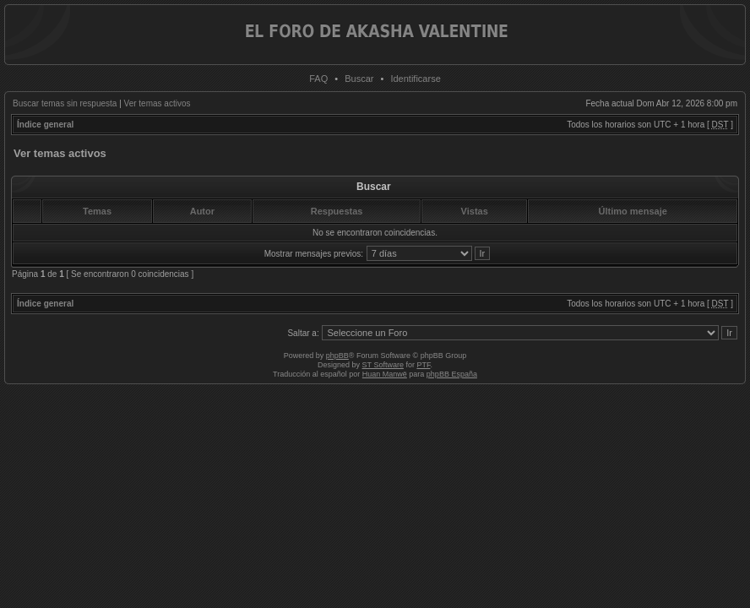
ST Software (383, 365)
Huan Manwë (384, 374)
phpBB (337, 355)
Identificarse (415, 78)
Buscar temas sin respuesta (65, 103)
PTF (423, 365)
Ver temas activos (157, 103)
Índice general (45, 124)
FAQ (318, 78)
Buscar (359, 78)
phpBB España (452, 374)
